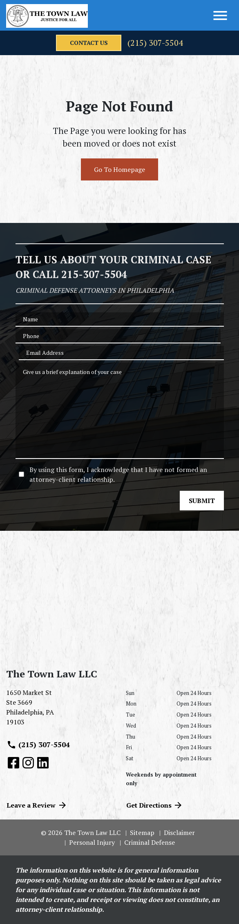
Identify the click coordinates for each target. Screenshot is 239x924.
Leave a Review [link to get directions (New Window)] (37, 805)
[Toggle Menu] (220, 15)
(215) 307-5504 (155, 43)
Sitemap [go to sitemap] (142, 832)
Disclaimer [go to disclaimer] (179, 832)
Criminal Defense (149, 842)
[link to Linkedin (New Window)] (43, 762)
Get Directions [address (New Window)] (154, 805)
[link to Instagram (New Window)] (28, 762)
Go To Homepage (119, 169)
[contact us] (88, 43)
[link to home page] (47, 16)
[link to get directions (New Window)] (60, 710)
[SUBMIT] (202, 500)
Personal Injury (92, 842)
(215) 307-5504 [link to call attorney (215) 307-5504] (38, 745)
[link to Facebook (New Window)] (13, 762)
